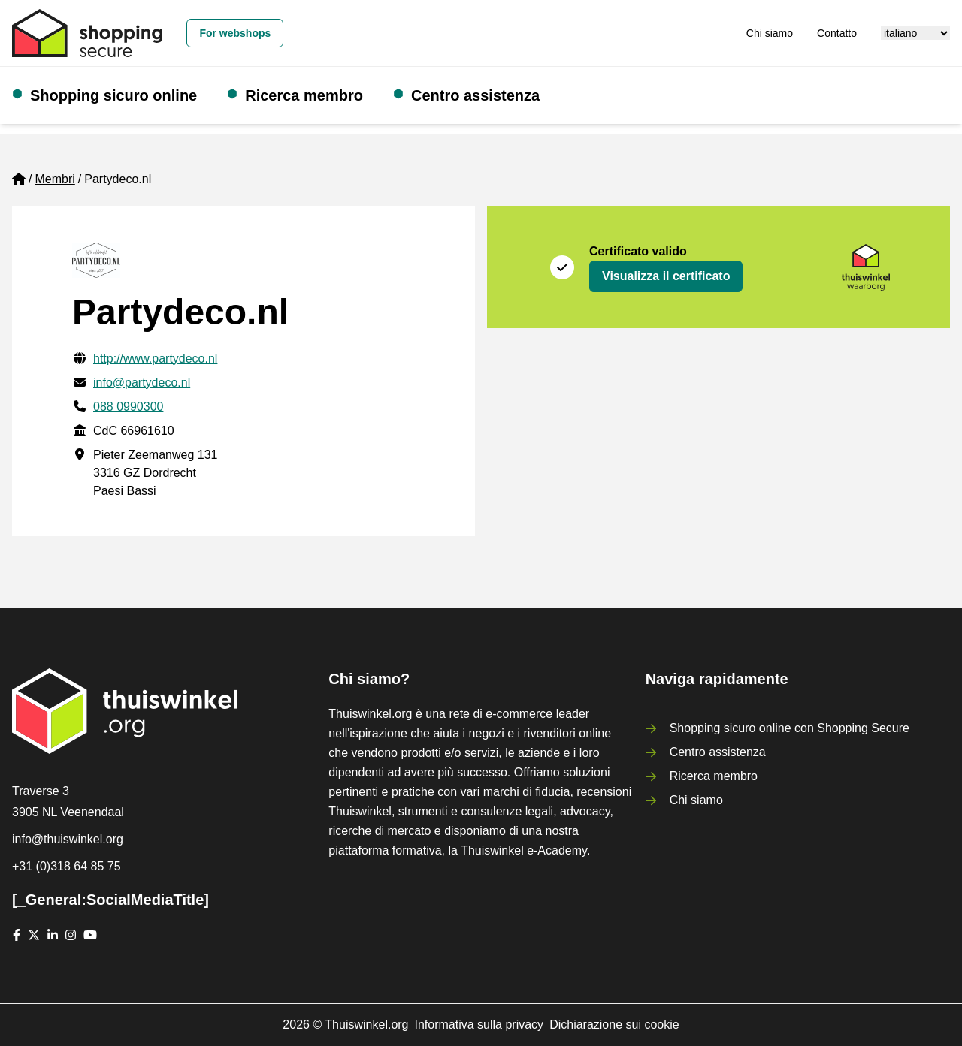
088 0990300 (128, 406)
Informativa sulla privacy (479, 1024)
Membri (54, 179)
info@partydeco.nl (141, 382)
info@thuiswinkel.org (67, 839)
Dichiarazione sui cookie (614, 1024)
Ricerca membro (304, 95)
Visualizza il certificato (666, 276)
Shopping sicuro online (113, 95)
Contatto (837, 33)
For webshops (235, 33)
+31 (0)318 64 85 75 (66, 866)
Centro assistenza (475, 95)
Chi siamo (769, 33)
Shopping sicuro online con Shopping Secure (789, 728)
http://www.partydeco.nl (155, 358)
